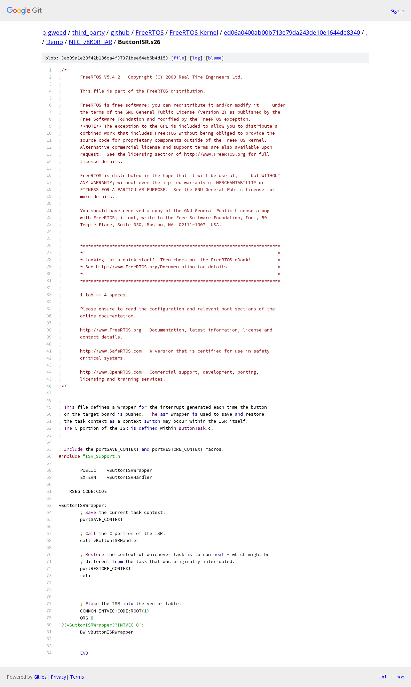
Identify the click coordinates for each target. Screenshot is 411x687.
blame (215, 58)
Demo (54, 42)
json (399, 677)
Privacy (58, 677)
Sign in (397, 10)
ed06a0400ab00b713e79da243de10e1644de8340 (292, 32)
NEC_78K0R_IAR (90, 42)
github (120, 32)
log (196, 58)
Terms (77, 677)
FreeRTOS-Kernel (193, 32)
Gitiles (40, 677)
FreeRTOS (149, 32)
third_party (88, 32)
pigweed (54, 32)
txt (383, 677)
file (178, 58)
